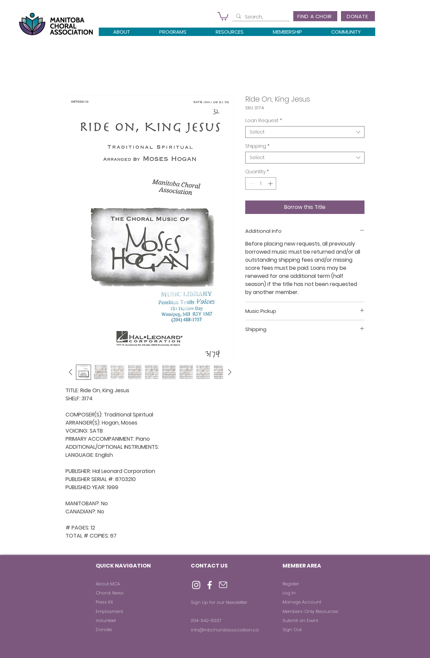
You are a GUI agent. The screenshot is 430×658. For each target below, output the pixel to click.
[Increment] (271, 183)
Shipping (257, 146)
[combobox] (304, 132)
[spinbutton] (261, 183)
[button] (222, 16)
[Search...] (260, 17)
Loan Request (263, 120)
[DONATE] (358, 16)
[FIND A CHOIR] (315, 16)
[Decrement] (250, 183)
